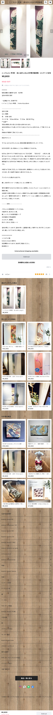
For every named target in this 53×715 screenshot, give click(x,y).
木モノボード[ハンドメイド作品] (11, 657)
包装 (3, 577)
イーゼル (4, 600)
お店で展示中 (6, 669)
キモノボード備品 (7, 606)
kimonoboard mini (8, 640)
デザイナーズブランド (8, 646)
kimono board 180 (8, 531)
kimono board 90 (7, 519)
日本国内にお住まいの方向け (26, 262)
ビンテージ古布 (6, 583)
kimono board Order (9, 560)
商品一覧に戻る (26, 678)
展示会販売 (5, 652)
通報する (49, 267)
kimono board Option (9, 571)
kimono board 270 (8, 536)
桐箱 (3, 565)
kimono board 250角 (9, 611)
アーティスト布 (6, 588)
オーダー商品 (6, 634)
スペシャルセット (6, 554)
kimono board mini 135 (9, 525)
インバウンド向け (7, 663)
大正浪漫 (4, 617)
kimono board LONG (8, 542)
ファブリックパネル (7, 629)
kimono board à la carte (10, 548)
